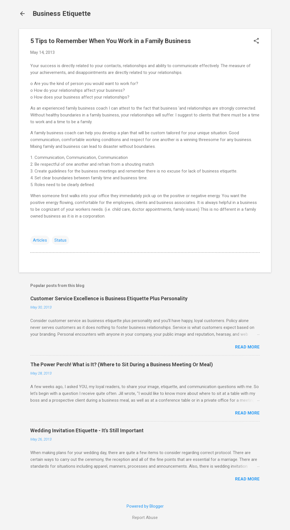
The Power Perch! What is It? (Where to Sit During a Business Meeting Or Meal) (121, 364)
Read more (247, 347)
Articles (40, 240)
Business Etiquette (62, 14)
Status (60, 240)
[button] (256, 41)
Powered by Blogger (145, 506)
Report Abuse (145, 517)
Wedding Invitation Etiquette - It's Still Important (87, 430)
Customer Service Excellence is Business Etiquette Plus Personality (108, 298)
